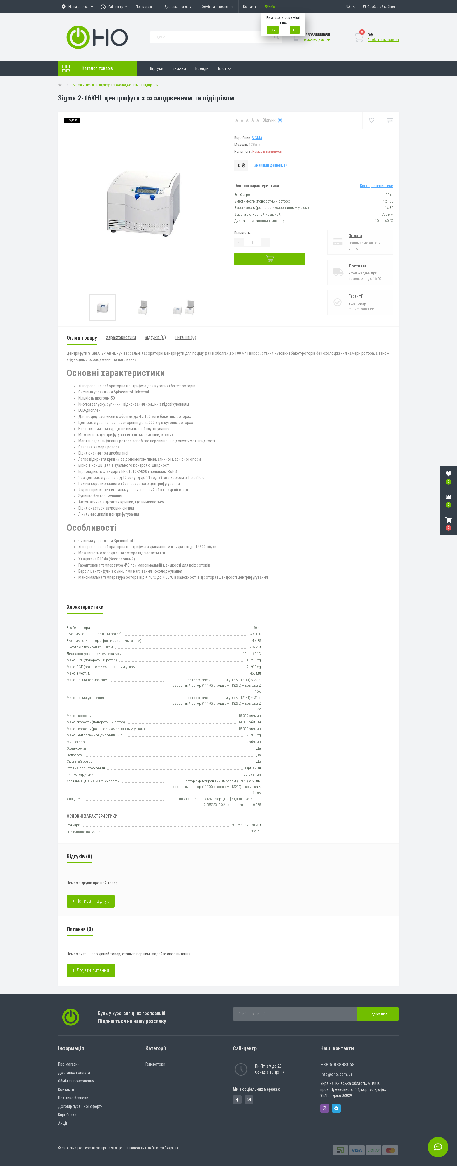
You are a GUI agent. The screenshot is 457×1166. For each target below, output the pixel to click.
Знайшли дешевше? (270, 165)
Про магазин (145, 7)
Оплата (355, 235)
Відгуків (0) (155, 337)
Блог (224, 68)
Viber (325, 1108)
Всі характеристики (376, 185)
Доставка (357, 266)
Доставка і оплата (178, 7)
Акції (62, 1123)
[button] (448, 523)
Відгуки (156, 68)
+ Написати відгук (91, 901)
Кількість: (242, 232)
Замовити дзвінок (316, 40)
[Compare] (390, 120)
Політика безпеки (73, 1098)
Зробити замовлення (383, 40)
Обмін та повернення (217, 7)
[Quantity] (252, 242)
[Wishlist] (371, 120)
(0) (280, 120)
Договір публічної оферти (80, 1106)
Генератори (155, 1064)
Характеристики (121, 337)
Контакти (250, 7)
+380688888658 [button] (338, 1065)
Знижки (179, 68)
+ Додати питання (91, 970)
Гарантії (356, 296)
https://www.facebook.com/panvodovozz (237, 1100)
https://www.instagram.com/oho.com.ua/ (249, 1100)
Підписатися (378, 1014)
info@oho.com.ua (336, 1074)
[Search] (276, 37)
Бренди (202, 68)
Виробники (67, 1114)
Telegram (336, 1108)
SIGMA (257, 138)
